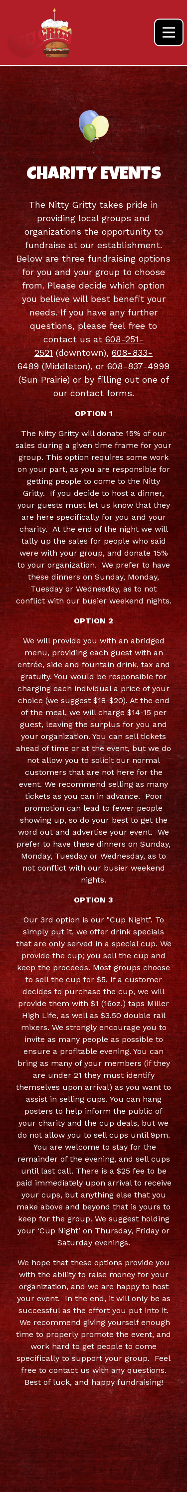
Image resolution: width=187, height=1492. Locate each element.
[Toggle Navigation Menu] (169, 32)
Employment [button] (93, 1478)
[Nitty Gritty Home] (39, 32)
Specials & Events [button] (93, 1452)
